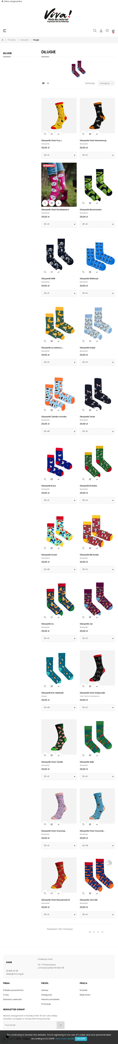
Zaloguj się (46, 995)
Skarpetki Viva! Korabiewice (55, 210)
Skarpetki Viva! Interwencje (93, 141)
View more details (64, 1039)
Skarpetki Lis (47, 624)
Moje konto (85, 995)
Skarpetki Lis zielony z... (52, 348)
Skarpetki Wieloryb (89, 279)
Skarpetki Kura (48, 486)
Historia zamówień (50, 1000)
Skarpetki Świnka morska (54, 417)
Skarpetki (45, 144)
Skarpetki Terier (87, 417)
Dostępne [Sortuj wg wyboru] (107, 83)
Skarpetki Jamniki (88, 900)
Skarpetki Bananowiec (91, 210)
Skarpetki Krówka (88, 486)
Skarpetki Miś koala (89, 555)
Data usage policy (13, 1)
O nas (6, 995)
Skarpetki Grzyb (49, 555)
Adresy (44, 990)
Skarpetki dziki (87, 762)
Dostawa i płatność (12, 1000)
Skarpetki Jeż (86, 624)
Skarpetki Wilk (48, 279)
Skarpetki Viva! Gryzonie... (54, 831)
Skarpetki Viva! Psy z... (52, 141)
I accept (80, 1039)
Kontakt (83, 990)
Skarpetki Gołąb (87, 348)
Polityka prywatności (13, 990)
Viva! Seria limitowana (89, 696)
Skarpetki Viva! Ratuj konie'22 (55, 900)
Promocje (46, 1004)
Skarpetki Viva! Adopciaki (92, 693)
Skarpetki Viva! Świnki (52, 762)
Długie (7, 53)
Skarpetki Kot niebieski (52, 693)
